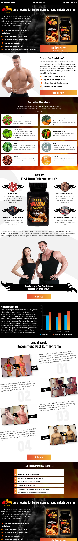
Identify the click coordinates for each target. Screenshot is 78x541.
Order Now (58, 48)
